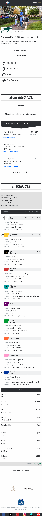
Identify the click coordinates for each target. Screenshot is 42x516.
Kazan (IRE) (14, 339)
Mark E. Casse (15, 379)
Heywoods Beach (14, 235)
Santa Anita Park (9, 137)
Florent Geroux (16, 326)
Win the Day (13, 287)
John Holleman (15, 262)
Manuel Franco (16, 377)
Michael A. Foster (16, 227)
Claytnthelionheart (17, 356)
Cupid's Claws (13, 372)
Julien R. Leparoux (17, 360)
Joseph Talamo (16, 308)
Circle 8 (13, 313)
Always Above (12, 304)
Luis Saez (14, 256)
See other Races (21, 470)
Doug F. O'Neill (16, 294)
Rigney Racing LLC (17, 365)
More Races (20, 172)
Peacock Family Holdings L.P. (20, 331)
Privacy (25, 507)
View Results (21, 51)
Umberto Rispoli (16, 291)
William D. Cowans (17, 225)
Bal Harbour (13, 252)
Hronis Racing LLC (16, 244)
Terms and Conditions (34, 507)
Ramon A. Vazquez (17, 239)
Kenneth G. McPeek (17, 276)
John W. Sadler (16, 242)
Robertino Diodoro (17, 259)
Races (21, 3)
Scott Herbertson (16, 348)
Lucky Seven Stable (17, 279)
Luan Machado (15, 222)
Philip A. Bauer (16, 362)
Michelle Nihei (15, 311)
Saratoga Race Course (10, 152)
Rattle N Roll (13, 269)
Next (11, 218)
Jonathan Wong (16, 345)
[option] (13, 489)
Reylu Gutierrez (16, 343)
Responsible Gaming (21, 509)
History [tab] (21, 106)
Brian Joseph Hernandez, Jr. (20, 274)
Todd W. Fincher (16, 328)
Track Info (21, 55)
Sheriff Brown (12, 321)
